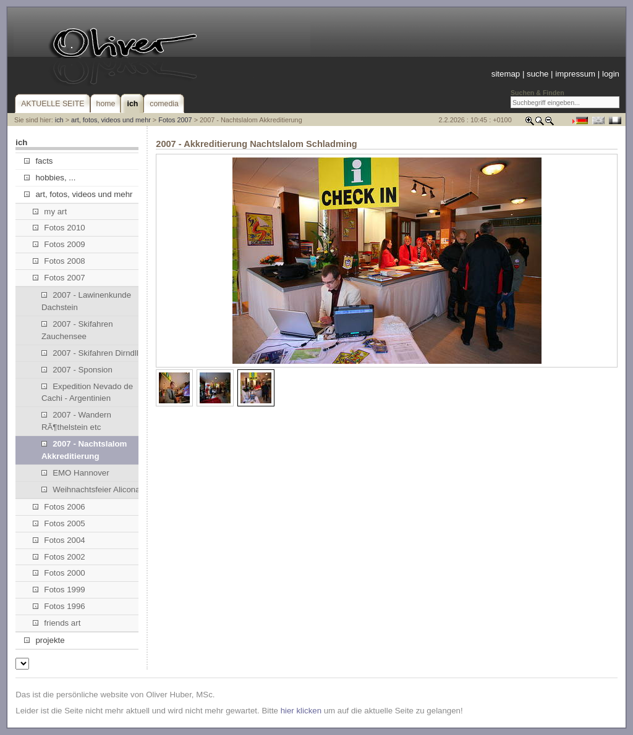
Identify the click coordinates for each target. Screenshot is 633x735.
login (610, 73)
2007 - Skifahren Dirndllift (93, 353)
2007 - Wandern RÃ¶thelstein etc (76, 421)
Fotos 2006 (59, 506)
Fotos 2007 (175, 120)
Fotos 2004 (59, 540)
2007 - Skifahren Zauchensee (77, 330)
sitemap (505, 73)
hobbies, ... (49, 177)
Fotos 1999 (59, 589)
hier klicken (301, 710)
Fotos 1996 (59, 606)
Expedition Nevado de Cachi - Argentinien (87, 392)
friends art (56, 623)
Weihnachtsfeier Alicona (90, 489)
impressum (575, 73)
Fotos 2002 (59, 556)
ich (59, 120)
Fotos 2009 (59, 244)
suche (537, 73)
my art (50, 211)
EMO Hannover (75, 472)
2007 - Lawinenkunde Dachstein (86, 301)
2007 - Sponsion (77, 369)
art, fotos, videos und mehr (111, 120)
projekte (44, 640)
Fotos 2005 (59, 523)
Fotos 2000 (59, 573)
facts (38, 161)
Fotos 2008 (59, 261)
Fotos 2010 (59, 227)
